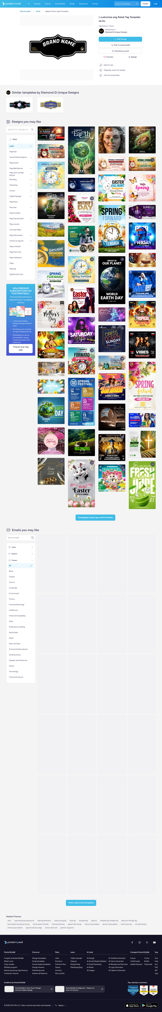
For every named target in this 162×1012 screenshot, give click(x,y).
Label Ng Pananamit (44, 921)
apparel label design (75, 924)
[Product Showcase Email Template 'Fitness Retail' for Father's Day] (111, 744)
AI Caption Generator (117, 970)
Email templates (38, 961)
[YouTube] (154, 942)
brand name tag (126, 924)
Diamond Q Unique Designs (116, 32)
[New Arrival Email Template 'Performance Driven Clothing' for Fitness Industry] (51, 684)
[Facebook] (132, 942)
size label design (140, 924)
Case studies (9, 964)
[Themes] (32, 560)
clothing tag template (15, 928)
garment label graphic (110, 924)
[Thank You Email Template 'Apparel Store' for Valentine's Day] (81, 744)
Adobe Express (136, 964)
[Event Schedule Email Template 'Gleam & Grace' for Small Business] (81, 563)
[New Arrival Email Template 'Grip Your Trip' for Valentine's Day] (111, 684)
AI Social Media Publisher (97, 961)
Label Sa (94, 921)
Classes (73, 961)
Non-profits (60, 973)
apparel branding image (34, 928)
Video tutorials (76, 958)
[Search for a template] (19, 537)
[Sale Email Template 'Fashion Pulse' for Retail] (81, 865)
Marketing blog (76, 967)
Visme (146, 958)
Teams (57, 967)
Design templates (39, 958)
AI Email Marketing (94, 964)
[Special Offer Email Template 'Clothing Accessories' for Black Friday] (142, 804)
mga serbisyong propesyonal (24, 921)
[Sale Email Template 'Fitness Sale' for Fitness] (142, 623)
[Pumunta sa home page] (10, 3)
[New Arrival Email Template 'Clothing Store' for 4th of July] (142, 865)
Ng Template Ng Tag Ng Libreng (18, 924)
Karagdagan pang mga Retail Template (95, 517)
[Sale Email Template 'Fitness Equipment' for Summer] (51, 623)
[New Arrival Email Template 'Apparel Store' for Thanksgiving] (142, 744)
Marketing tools (38, 970)
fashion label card (51, 928)
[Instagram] (139, 942)
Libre (57, 958)
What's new (8, 961)
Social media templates (41, 964)
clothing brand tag (58, 924)
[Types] (32, 547)
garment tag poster (67, 928)
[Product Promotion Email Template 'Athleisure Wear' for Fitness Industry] (111, 623)
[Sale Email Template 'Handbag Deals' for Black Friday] (111, 804)
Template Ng (83, 921)
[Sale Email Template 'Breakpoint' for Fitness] (81, 684)
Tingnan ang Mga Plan (21, 348)
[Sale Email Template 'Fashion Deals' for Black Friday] (51, 563)
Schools (58, 970)
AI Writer (90, 967)
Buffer (146, 961)
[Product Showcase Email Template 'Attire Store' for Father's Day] (81, 804)
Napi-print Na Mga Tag (129, 921)
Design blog (75, 964)
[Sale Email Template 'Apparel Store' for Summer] (142, 563)
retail (9, 921)
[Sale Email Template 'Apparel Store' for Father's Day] (142, 684)
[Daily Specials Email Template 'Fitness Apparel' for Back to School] (51, 804)
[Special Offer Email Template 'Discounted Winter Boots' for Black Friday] (51, 744)
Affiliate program (10, 967)
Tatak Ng (72, 921)
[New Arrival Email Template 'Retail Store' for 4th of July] (111, 865)
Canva (132, 958)
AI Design (90, 958)
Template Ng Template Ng (109, 921)
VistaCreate (135, 961)
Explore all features (39, 973)
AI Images (91, 970)
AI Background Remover (118, 964)
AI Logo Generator (116, 967)
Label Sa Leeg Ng (60, 921)
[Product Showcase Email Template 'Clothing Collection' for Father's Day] (51, 865)
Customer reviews (11, 973)
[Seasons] (32, 554)
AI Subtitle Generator (117, 958)
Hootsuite (148, 964)
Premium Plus (60, 964)
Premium (58, 961)
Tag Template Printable (41, 924)
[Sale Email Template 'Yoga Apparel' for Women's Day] (81, 623)
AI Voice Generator (116, 961)
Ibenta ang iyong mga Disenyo (16, 970)
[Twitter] (146, 942)
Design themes (38, 967)
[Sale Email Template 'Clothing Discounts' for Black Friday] (111, 563)
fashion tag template (92, 924)
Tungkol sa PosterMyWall (14, 958)
